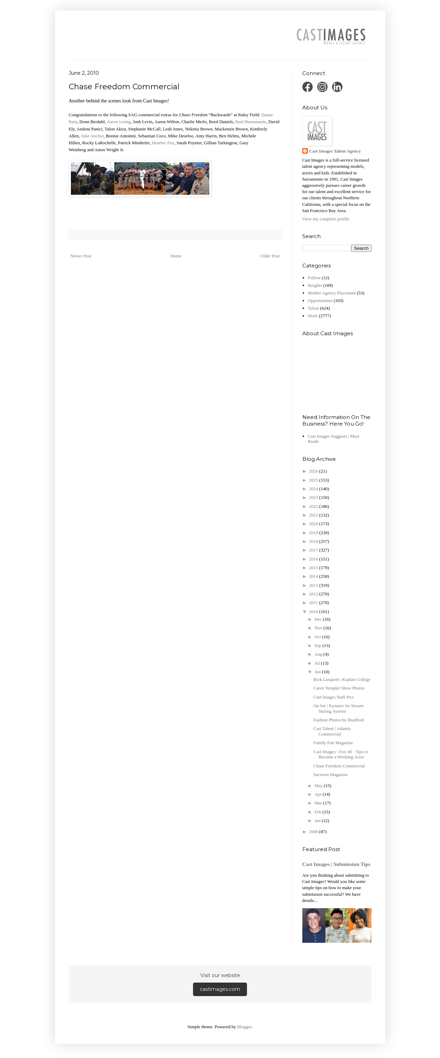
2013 (314, 585)
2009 (314, 831)
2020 (314, 523)
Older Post (269, 255)
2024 (314, 488)
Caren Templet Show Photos (339, 688)
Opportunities (320, 300)
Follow (314, 277)
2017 (314, 550)
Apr (318, 794)
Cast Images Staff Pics (333, 697)
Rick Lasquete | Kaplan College (341, 679)
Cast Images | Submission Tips (336, 864)
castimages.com (220, 989)
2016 (314, 559)
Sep (318, 645)
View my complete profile (325, 218)
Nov (318, 627)
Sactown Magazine (330, 774)
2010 (314, 611)
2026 (314, 471)
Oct (318, 636)
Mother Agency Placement (332, 292)
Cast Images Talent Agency (335, 151)
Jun (318, 671)
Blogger (244, 1026)
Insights (315, 285)
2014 (314, 576)
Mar (318, 802)
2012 (314, 593)
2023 (314, 497)
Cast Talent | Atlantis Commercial (332, 731)
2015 (314, 567)
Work (313, 315)
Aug (318, 654)
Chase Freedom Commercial (339, 765)
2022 (314, 506)
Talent (313, 308)
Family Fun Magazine (333, 742)
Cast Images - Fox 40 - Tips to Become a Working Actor (340, 754)
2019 (314, 532)
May (319, 785)
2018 (314, 541)
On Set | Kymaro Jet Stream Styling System (338, 708)
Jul (317, 663)
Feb (318, 811)
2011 (314, 602)
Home (176, 255)
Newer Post (81, 255)
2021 (314, 515)
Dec (318, 619)
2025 (314, 480)
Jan (318, 820)
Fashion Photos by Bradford (338, 719)
